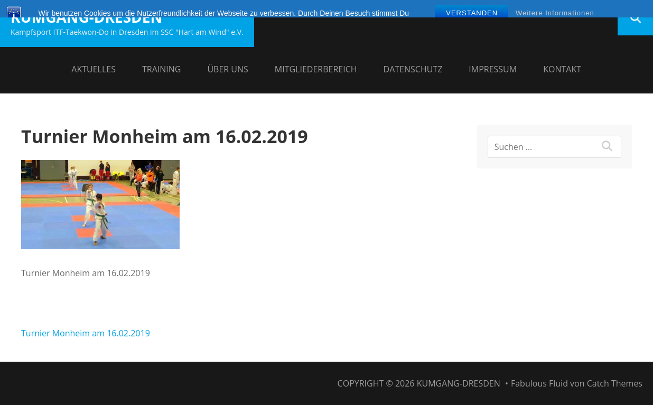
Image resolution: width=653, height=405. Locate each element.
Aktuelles (93, 69)
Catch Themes (614, 383)
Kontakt (562, 69)
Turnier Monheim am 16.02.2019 (85, 333)
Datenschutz (413, 69)
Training (161, 69)
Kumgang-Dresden (86, 17)
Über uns (227, 69)
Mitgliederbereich (316, 69)
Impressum (493, 69)
